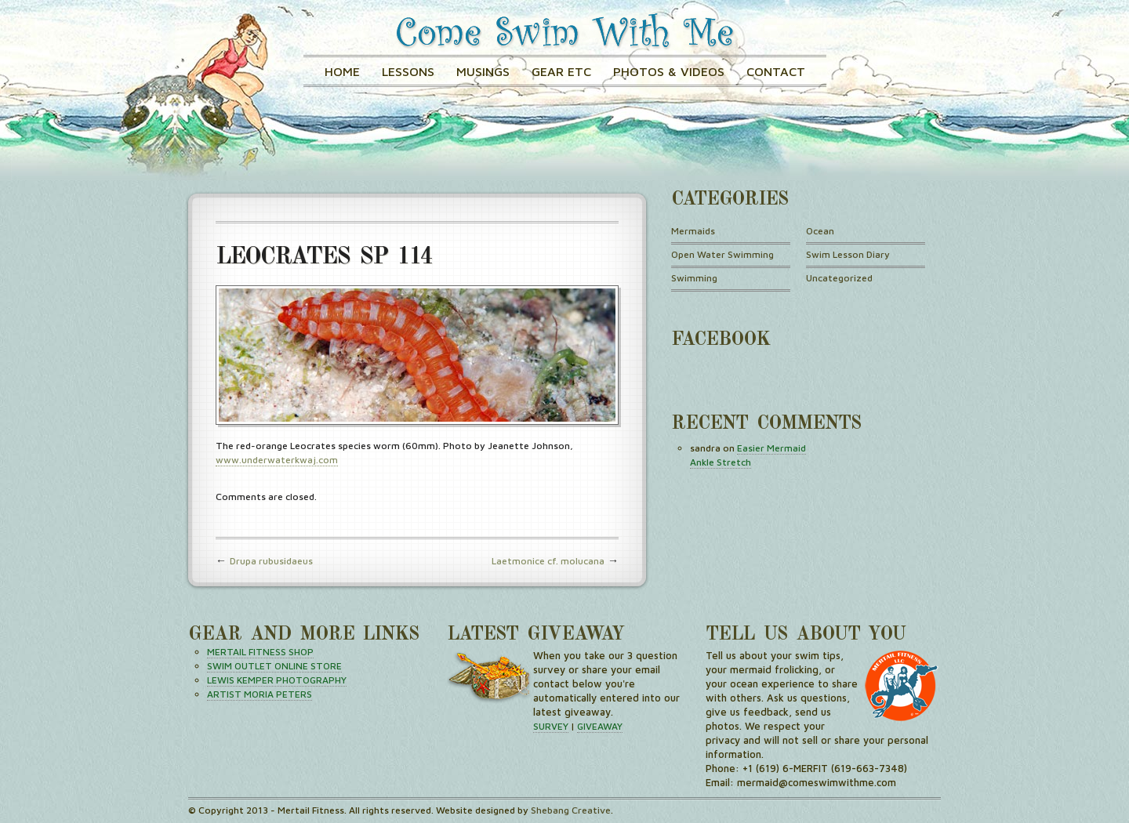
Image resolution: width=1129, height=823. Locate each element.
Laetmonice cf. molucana (548, 561)
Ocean (820, 231)
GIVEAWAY (600, 726)
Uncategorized (839, 278)
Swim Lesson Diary (848, 254)
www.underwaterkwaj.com (277, 460)
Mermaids (693, 231)
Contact (775, 71)
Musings (483, 71)
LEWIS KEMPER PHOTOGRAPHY (277, 680)
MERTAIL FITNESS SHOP (260, 652)
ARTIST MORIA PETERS (259, 694)
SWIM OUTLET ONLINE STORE (274, 666)
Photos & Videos (668, 71)
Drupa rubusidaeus (271, 561)
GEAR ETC (561, 71)
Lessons (408, 71)
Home (342, 71)
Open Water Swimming (722, 254)
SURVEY (550, 726)
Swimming (694, 278)
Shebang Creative (571, 810)
